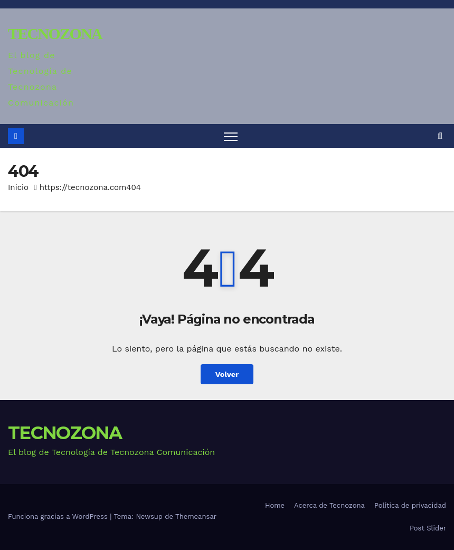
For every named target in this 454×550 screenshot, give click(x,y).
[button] (440, 136)
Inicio (18, 187)
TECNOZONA (55, 33)
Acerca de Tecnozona (329, 505)
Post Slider (428, 528)
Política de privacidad (410, 505)
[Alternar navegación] (231, 136)
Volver (227, 374)
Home (275, 505)
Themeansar (195, 516)
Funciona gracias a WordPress (59, 516)
